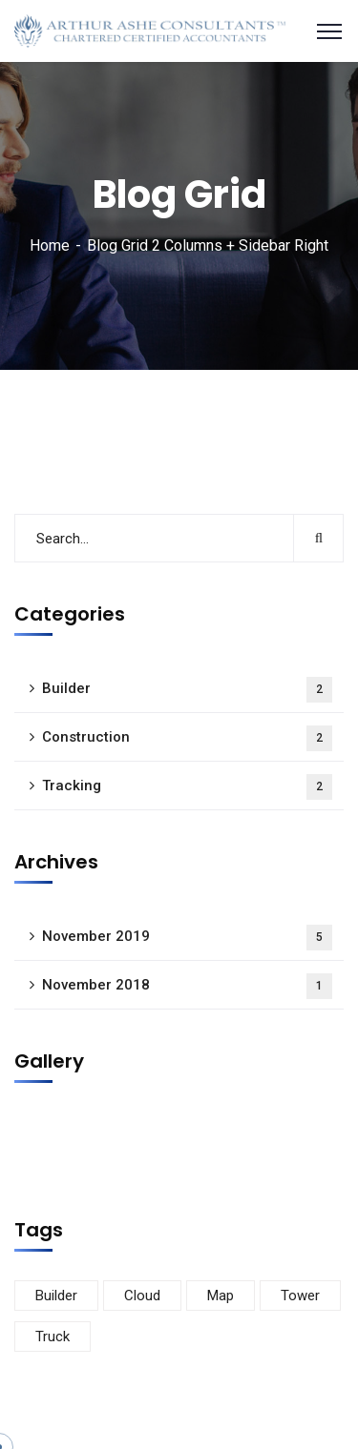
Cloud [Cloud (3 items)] (142, 1295)
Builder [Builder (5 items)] (56, 1295)
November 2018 (187, 986)
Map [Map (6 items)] (220, 1295)
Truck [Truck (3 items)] (52, 1336)
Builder (187, 690)
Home (50, 245)
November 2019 (187, 937)
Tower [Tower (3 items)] (300, 1295)
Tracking (187, 787)
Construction (187, 738)
